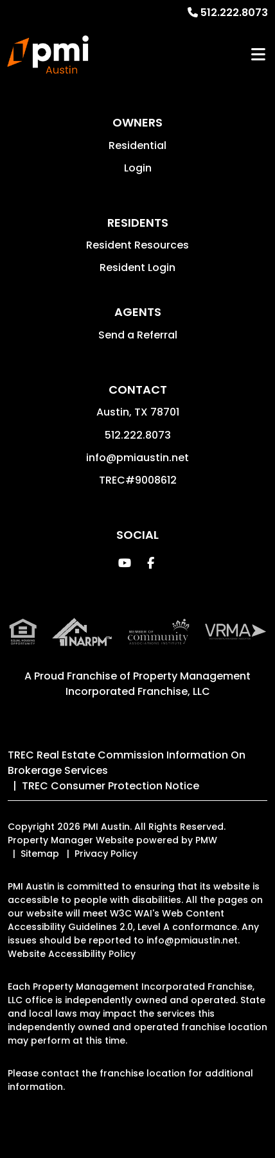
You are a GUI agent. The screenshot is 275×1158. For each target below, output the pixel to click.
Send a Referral (137, 335)
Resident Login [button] (137, 267)
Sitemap (40, 853)
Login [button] (138, 168)
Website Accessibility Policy (72, 953)
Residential (137, 145)
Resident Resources (137, 245)
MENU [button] (258, 55)
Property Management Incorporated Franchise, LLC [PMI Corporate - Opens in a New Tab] (158, 684)
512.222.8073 (234, 12)
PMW (206, 840)
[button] (125, 563)
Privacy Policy (106, 853)
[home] (48, 54)
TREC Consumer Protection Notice (110, 785)
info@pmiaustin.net (137, 457)
